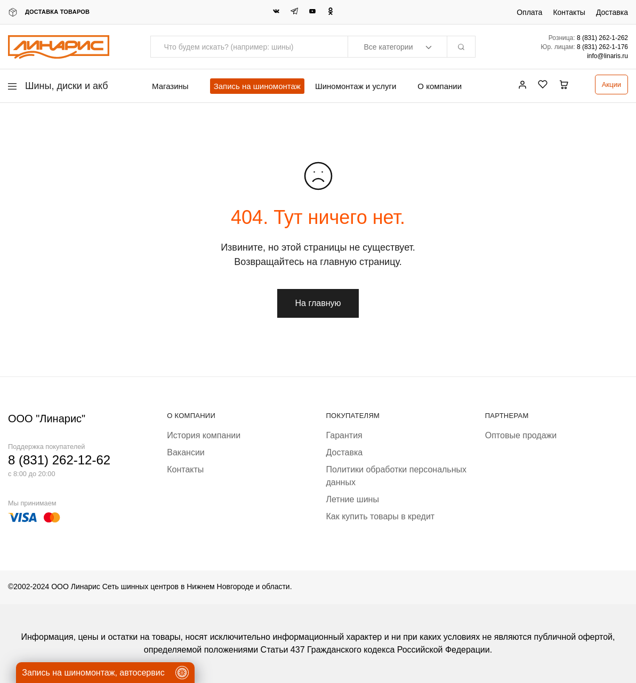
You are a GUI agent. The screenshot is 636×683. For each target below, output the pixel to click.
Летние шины (352, 499)
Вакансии (186, 452)
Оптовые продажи (521, 435)
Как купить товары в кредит (380, 516)
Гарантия (344, 435)
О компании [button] (439, 86)
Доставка (612, 12)
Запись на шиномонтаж (257, 86)
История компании (203, 435)
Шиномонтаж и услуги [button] (355, 86)
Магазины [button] (170, 86)
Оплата (529, 12)
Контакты (569, 12)
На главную (318, 303)
